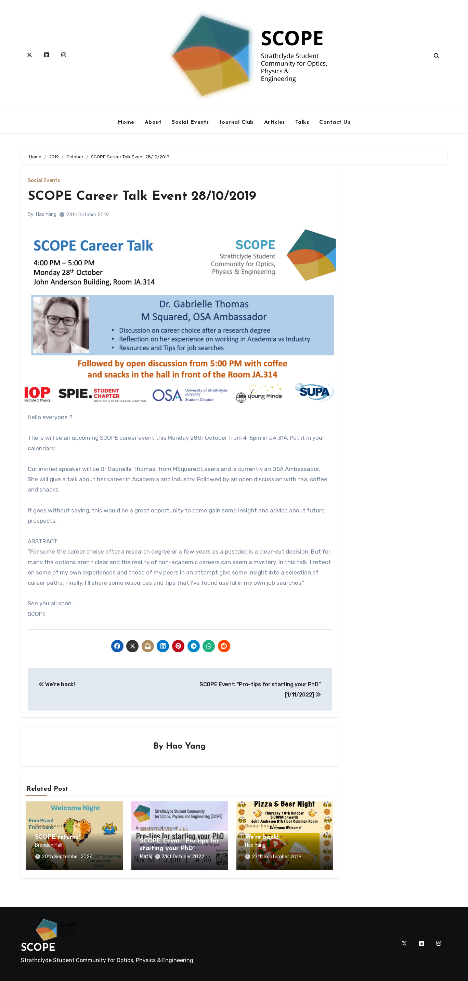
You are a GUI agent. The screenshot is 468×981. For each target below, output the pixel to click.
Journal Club (236, 122)
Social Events (190, 122)
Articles (274, 122)
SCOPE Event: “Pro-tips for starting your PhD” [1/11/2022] (179, 848)
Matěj (146, 856)
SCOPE (38, 948)
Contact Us (334, 122)
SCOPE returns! (57, 837)
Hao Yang (46, 214)
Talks (302, 122)
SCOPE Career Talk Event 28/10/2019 (142, 196)
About (153, 122)
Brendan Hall (48, 845)
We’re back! (261, 837)
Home (126, 122)
